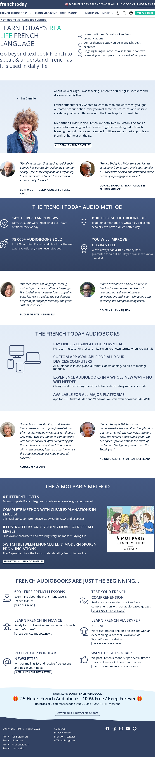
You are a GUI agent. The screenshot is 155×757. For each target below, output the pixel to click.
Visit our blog (24, 605)
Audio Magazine (46, 13)
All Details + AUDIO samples (73, 145)
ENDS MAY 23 (146, 4)
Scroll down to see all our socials (115, 666)
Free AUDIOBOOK (145, 13)
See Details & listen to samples (23, 561)
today (13, 4)
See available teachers (106, 643)
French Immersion (14, 748)
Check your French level (108, 610)
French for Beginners (15, 736)
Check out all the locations (33, 633)
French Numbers (13, 740)
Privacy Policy (62, 732)
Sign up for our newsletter (33, 672)
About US (60, 728)
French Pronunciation (16, 744)
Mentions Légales (65, 736)
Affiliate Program (64, 740)
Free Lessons (71, 13)
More (108, 13)
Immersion (92, 13)
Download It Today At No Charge (77, 713)
